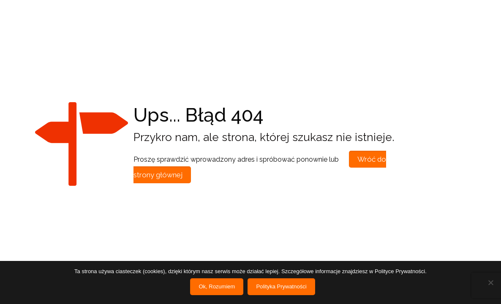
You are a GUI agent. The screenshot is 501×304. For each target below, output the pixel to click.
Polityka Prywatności (281, 286)
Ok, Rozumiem (217, 286)
